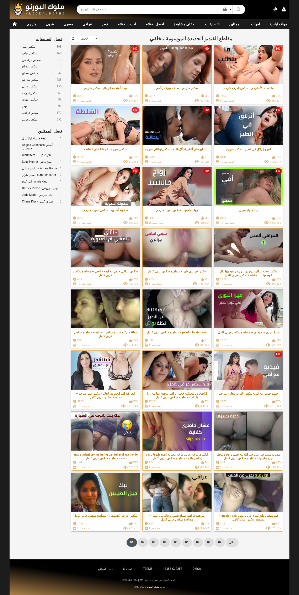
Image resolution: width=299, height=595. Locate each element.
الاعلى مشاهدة (184, 24)
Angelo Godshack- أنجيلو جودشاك (42, 146)
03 (153, 542)
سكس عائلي (42, 86)
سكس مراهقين (42, 60)
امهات (255, 24)
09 (219, 542)
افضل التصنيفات (50, 39)
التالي (232, 542)
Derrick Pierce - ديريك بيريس (42, 188)
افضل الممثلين (51, 131)
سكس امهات (42, 99)
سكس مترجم (42, 80)
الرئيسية (15, 24)
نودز (105, 24)
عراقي (87, 24)
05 (175, 542)
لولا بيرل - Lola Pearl (42, 138)
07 (197, 542)
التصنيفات (212, 24)
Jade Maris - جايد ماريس (42, 195)
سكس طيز (42, 46)
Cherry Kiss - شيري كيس (42, 201)
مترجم (31, 24)
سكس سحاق (42, 73)
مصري (68, 24)
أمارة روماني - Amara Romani (42, 168)
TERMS (148, 568)
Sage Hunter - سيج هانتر (42, 162)
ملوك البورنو (153, 586)
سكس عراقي (42, 113)
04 (164, 542)
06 (186, 542)
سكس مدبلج (42, 66)
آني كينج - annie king (42, 181)
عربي (50, 24)
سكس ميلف (42, 53)
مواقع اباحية (278, 24)
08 (208, 542)
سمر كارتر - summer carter (42, 175)
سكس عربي (42, 119)
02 (142, 542)
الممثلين (235, 24)
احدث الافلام (126, 24)
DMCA (197, 568)
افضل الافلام (154, 24)
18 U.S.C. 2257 (172, 568)
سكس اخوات (42, 93)
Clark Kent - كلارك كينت (42, 155)
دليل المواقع (105, 568)
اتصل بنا (128, 568)
